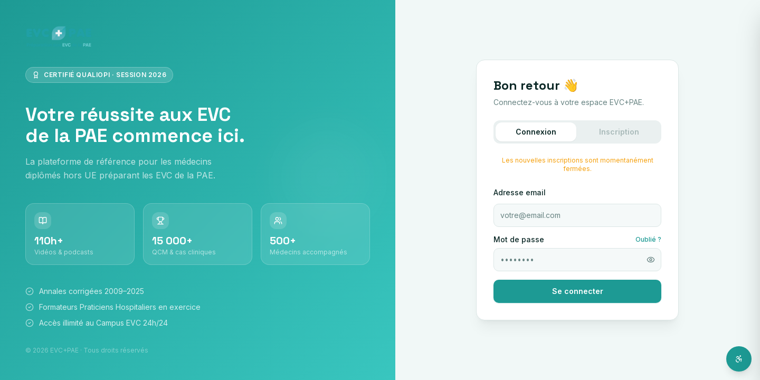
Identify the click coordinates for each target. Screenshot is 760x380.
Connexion (536, 131)
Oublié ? (648, 239)
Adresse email (519, 192)
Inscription (619, 131)
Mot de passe (518, 239)
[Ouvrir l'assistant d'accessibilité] (739, 359)
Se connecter (577, 291)
